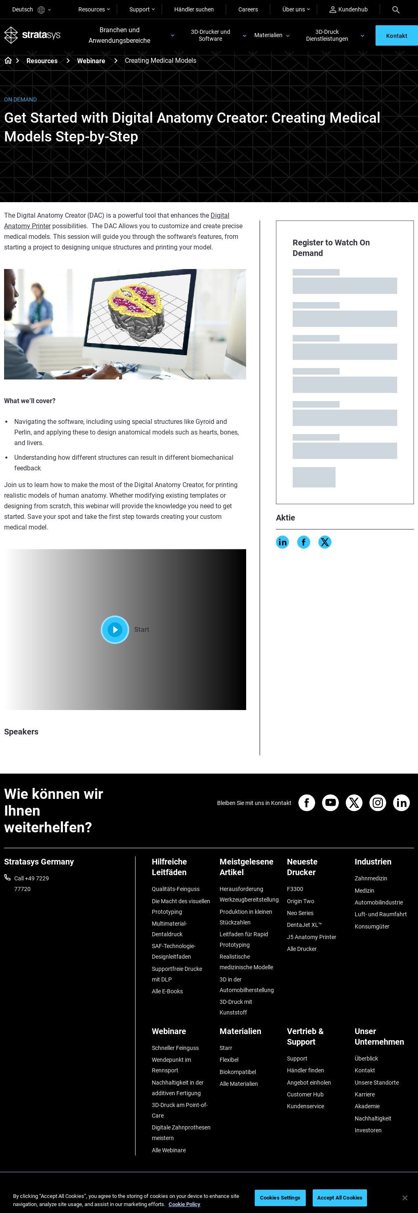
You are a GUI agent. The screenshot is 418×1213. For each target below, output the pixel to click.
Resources (91, 9)
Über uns (293, 9)
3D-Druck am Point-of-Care (180, 1110)
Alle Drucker (302, 949)
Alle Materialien (239, 1084)
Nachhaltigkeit (373, 1118)
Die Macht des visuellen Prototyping (181, 906)
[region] (209, 1198)
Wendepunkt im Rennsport (171, 1065)
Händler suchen (194, 9)
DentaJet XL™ (304, 925)
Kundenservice (305, 1106)
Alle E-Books (167, 991)
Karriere (365, 1094)
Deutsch (31, 10)
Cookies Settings (280, 1198)
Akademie (367, 1106)
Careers (248, 9)
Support (139, 9)
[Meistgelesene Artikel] (249, 870)
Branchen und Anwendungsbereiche (119, 35)
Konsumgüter (372, 926)
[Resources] (68, 60)
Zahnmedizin (371, 878)
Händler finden (305, 1070)
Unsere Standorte (377, 1082)
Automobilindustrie (379, 902)
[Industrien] (384, 864)
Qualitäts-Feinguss (176, 889)
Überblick (366, 1058)
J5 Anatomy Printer (311, 937)
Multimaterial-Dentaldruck (169, 928)
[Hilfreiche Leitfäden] (181, 870)
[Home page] (5, 61)
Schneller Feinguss (175, 1048)
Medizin (364, 890)
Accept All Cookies (339, 1198)
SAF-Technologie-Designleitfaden (174, 951)
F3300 (295, 889)
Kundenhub (348, 9)
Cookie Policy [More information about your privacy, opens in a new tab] (184, 1204)
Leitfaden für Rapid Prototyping (244, 939)
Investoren (368, 1130)
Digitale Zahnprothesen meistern (181, 1132)
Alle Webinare (169, 1150)
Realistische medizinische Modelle (246, 961)
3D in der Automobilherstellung (247, 984)
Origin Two (300, 901)
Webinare (91, 61)
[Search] (396, 9)
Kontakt (365, 1070)
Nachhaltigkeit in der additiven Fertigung (178, 1087)
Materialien (268, 35)
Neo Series (300, 913)
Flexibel (229, 1059)
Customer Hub (305, 1094)
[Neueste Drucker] (317, 870)
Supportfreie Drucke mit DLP (177, 974)
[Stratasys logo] (32, 35)
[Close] (405, 1198)
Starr (226, 1048)
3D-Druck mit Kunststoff (236, 1007)
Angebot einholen (309, 1082)
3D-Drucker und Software (210, 35)
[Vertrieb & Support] (317, 1039)
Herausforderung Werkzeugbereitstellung (249, 894)
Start (125, 629)
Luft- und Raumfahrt (381, 914)
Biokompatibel (238, 1072)
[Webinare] (116, 60)
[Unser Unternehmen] (384, 1039)
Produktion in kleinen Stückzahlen (246, 917)
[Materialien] (249, 1034)
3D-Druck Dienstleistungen (327, 35)
